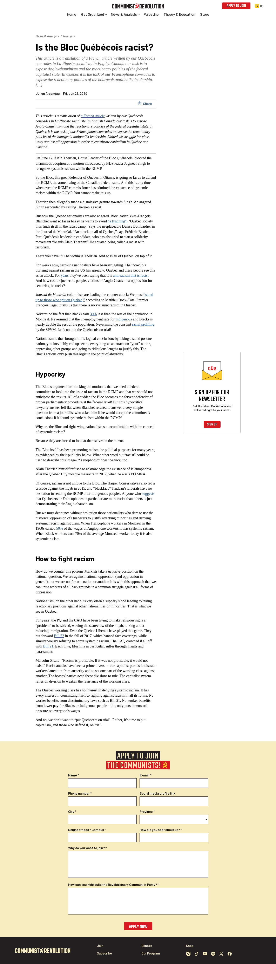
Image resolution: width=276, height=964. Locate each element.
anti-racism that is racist (130, 275)
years (65, 275)
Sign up (212, 425)
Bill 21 (48, 646)
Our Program (150, 953)
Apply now (138, 926)
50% (59, 528)
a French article (93, 116)
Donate (146, 945)
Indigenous (123, 319)
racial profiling (143, 324)
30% (93, 314)
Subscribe (104, 953)
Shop (190, 945)
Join (100, 945)
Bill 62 (59, 636)
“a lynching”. (118, 221)
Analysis (69, 36)
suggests (148, 493)
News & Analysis (47, 36)
